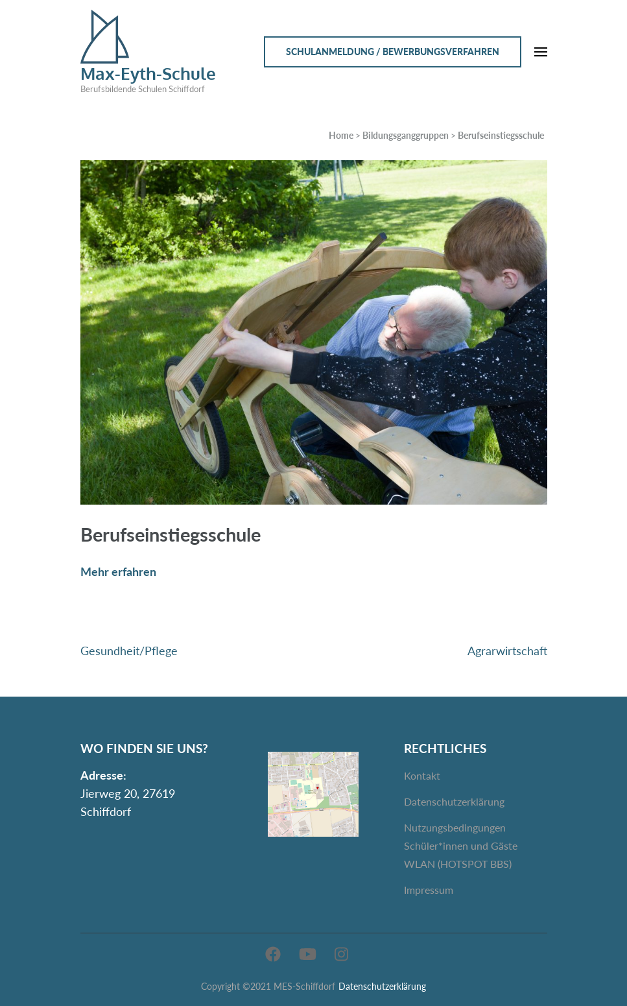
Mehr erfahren (118, 571)
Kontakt (422, 775)
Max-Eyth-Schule (148, 73)
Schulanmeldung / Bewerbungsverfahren (392, 51)
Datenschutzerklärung (454, 801)
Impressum (428, 889)
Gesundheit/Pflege (129, 650)
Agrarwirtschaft (507, 650)
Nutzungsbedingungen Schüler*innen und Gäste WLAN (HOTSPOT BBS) (460, 845)
